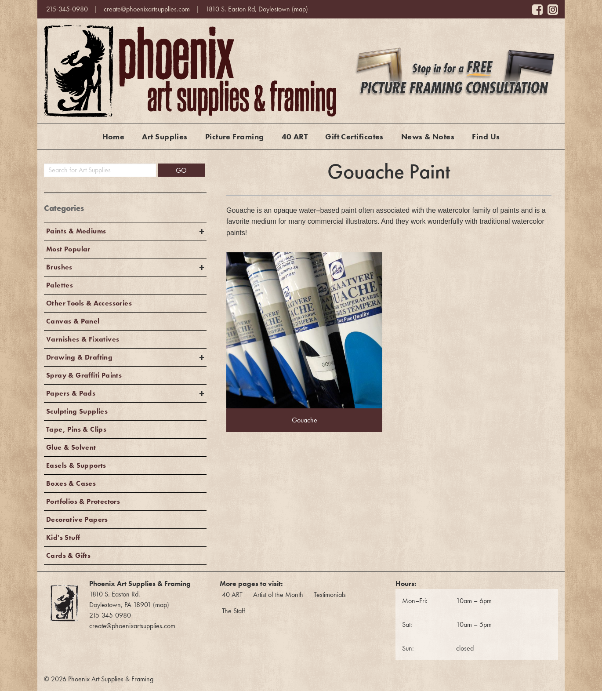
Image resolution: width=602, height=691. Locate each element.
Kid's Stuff (63, 537)
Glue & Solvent (71, 447)
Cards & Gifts (68, 555)
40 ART (295, 136)
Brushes (59, 267)
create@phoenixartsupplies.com (147, 9)
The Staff (233, 610)
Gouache (304, 420)
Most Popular (68, 249)
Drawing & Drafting (79, 357)
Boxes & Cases (71, 483)
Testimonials (330, 594)
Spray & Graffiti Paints (84, 375)
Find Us (486, 136)
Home (113, 136)
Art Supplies (164, 136)
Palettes (59, 285)
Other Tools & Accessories (89, 303)
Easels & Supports (76, 465)
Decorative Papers (77, 519)
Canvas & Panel (73, 321)
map (300, 9)
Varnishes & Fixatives (82, 339)
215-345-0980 (67, 9)
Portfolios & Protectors (83, 501)
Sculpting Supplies (77, 411)
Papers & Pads (70, 393)
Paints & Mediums (76, 231)
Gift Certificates (354, 136)
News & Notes (427, 136)
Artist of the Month (278, 594)
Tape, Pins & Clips (76, 429)
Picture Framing (234, 136)
